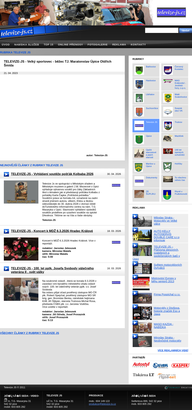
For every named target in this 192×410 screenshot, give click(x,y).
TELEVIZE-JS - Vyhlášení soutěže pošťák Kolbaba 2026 (52, 174)
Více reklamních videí (173, 350)
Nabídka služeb (26, 44)
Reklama (119, 44)
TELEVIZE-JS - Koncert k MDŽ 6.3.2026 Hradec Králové (52, 231)
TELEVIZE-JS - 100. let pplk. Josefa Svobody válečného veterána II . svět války (52, 270)
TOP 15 (48, 44)
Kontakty (138, 44)
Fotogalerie (98, 44)
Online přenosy (70, 44)
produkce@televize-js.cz (102, 403)
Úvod (6, 44)
